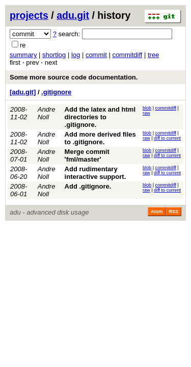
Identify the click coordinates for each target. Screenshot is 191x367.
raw (146, 113)
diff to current (167, 138)
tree (153, 55)
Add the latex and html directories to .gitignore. (100, 117)
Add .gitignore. (88, 186)
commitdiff (127, 55)
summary (23, 55)
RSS (173, 211)
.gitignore (56, 92)
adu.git (73, 15)
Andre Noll (47, 113)
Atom (156, 211)
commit (96, 55)
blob (147, 108)
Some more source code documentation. (74, 77)
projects (29, 15)
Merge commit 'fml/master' (87, 155)
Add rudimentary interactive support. (95, 172)
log (75, 55)
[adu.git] (23, 92)
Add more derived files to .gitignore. (100, 138)
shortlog (54, 55)
